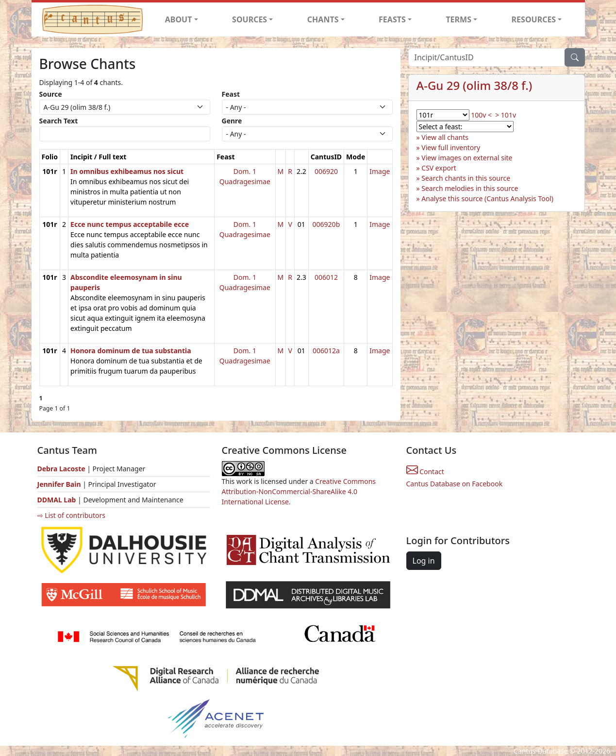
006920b (326, 224)
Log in (424, 560)
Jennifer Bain (60, 484)
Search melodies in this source (469, 188)
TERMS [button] (458, 19)
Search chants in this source (465, 178)
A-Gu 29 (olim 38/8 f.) (474, 85)
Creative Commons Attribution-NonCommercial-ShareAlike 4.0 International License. (299, 491)
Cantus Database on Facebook (454, 483)
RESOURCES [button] (534, 19)
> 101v (505, 115)
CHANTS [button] (323, 19)
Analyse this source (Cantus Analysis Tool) (487, 198)
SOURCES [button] (249, 19)
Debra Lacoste (61, 468)
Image (379, 171)
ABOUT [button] (178, 19)
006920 (326, 171)
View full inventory (450, 147)
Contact (425, 471)
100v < (481, 115)
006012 (326, 277)
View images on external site (466, 157)
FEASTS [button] (392, 19)
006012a (326, 350)
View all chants (444, 137)
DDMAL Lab (56, 499)
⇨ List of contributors (71, 515)
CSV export (438, 167)
